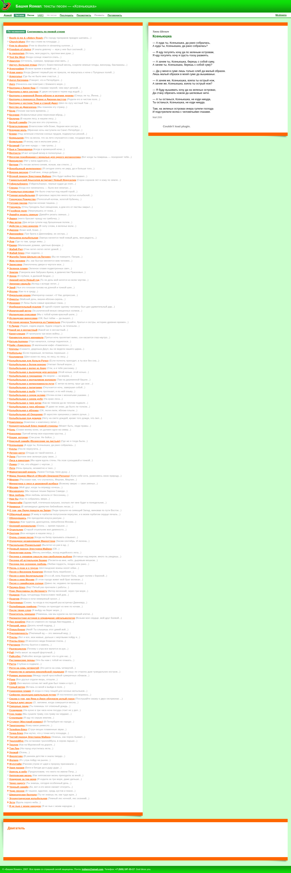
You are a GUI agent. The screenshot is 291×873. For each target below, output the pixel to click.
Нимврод (14, 506)
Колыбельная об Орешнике (26, 414)
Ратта (12, 663)
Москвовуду (16, 491)
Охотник (14, 533)
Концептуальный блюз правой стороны (33, 425)
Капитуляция (17, 333)
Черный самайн (18, 786)
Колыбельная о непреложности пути (31, 383)
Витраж (13, 164)
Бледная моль (18, 130)
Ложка (13, 464)
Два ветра (15, 222)
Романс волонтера (20, 675)
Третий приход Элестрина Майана (29, 736)
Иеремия (14, 302)
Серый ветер (17, 686)
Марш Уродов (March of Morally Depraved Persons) (39, 475)
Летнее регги (17, 452)
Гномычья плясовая (21, 191)
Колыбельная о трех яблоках (27, 406)
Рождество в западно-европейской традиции (36, 671)
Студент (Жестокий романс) (26, 721)
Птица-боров (17, 629)
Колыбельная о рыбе (22, 391)
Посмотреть (84, 15)
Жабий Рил (16, 249)
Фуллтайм (15, 763)
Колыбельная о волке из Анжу (27, 368)
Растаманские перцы (22, 660)
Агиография (16, 68)
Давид (13, 218)
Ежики (13, 245)
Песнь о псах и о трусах (23, 568)
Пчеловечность (18, 633)
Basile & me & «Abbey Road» (26, 37)
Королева (15, 433)
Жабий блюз (16, 252)
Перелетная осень (20, 552)
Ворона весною (18, 172)
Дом (11, 241)
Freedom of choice (20, 49)
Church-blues (17, 41)
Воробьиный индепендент (25, 168)
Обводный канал (19, 514)
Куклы (13, 448)
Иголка (13, 291)
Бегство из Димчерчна (22, 107)
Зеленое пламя (18, 268)
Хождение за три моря (22, 779)
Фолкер (13, 760)
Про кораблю (17, 621)
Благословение (18, 126)
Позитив (14, 598)
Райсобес (15, 656)
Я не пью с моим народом (25, 806)
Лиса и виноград (19, 460)
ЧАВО (40, 15)
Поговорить (115, 15)
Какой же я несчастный (23, 329)
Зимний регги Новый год (24, 279)
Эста (12, 802)
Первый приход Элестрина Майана (30, 548)
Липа (12, 456)
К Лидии (14, 325)
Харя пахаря (16, 767)
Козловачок (16, 356)
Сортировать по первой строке (46, 31)
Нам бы (13, 498)
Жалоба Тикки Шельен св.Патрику (30, 256)
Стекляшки (16, 717)
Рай (11, 652)
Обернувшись (17, 518)
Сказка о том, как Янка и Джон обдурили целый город (41, 698)
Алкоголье (15, 76)
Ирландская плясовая (22, 314)
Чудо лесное (16, 790)
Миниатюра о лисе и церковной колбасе (33, 483)
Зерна (13, 275)
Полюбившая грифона (22, 606)
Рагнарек (14, 644)
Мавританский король (22, 471)
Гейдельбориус (18, 183)
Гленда (13, 187)
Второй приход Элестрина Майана (30, 176)
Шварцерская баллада (23, 794)
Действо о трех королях (23, 226)
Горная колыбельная (22, 195)
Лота (12, 468)
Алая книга (16, 72)
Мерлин (14, 479)
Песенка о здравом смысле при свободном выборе (40, 556)
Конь (12, 429)
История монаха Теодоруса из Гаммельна (34, 322)
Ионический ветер (20, 310)
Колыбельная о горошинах (25, 375)
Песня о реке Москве (22, 579)
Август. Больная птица (23, 64)
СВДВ (12, 683)
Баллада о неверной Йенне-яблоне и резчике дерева (41, 95)
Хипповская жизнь (20, 775)
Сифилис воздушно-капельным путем (32, 694)
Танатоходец (17, 725)
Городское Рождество (22, 199)
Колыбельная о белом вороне (27, 364)
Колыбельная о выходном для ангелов (33, 372)
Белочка (14, 118)
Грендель (15, 206)
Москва (13, 487)
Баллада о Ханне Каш (22, 87)
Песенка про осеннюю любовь (27, 564)
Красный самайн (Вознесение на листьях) (34, 441)
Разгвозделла (17, 648)
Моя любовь (16, 495)
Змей (12, 287)
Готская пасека (18, 203)
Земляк (13, 272)
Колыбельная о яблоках (24, 410)
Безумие (14, 114)
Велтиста (15, 153)
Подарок (14, 594)
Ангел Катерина (18, 80)
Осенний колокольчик (22, 525)
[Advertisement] (145, 842)
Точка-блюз (16, 733)
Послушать (66, 15)
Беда (12, 110)
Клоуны (14, 348)
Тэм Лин (14, 748)
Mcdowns (281, 15)
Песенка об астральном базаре (28, 560)
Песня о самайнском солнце (26, 583)
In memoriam (16, 53)
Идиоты (14, 299)
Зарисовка (15, 264)
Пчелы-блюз (16, 640)
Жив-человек (17, 260)
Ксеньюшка (16, 445)
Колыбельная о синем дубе (26, 398)
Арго (12, 84)
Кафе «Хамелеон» (20, 345)
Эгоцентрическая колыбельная (28, 798)
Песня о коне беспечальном (26, 575)
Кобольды (15, 352)
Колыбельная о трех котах (25, 402)
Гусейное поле (18, 210)
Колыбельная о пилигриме (25, 387)
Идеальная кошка (20, 295)
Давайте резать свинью (23, 214)
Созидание (15, 710)
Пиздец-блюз (17, 587)
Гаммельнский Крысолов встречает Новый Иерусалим (42, 180)
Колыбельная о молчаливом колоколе (32, 379)
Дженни (13, 229)
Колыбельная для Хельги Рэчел (28, 360)
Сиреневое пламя (20, 690)
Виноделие (16, 160)
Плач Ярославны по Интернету (28, 591)
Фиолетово (16, 756)
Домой (8, 15)
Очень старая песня (21, 537)
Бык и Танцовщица (20, 149)
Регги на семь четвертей (24, 667)
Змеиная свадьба (20, 283)
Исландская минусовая (23, 318)
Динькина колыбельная (23, 237)
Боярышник (16, 137)
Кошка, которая (18, 437)
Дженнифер (16, 233)
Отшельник (16, 529)
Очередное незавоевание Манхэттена (32, 541)
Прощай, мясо (17, 625)
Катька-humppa (18, 341)
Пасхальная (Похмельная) (25, 545)
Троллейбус (16, 740)
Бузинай (14, 145)
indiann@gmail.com (92, 869)
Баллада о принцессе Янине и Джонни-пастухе (37, 99)
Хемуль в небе (18, 771)
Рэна (12, 679)
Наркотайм (15, 502)
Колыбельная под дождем (25, 418)
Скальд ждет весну (20, 702)
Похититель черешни (22, 614)
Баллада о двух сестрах (23, 91)
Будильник (16, 141)
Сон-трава (15, 713)
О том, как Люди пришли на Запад (30, 510)
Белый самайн (18, 122)
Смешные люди (18, 706)
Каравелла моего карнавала (26, 337)
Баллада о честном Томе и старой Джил (33, 103)
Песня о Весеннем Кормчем (26, 571)
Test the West (17, 57)
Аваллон (14, 60)
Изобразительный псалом (25, 306)
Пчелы (13, 637)
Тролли (13, 744)
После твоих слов (20, 610)
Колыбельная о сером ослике (27, 395)
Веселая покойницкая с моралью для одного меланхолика (45, 157)
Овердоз (14, 521)
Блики (13, 133)
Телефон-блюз (18, 729)
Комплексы (16, 422)
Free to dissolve (18, 45)
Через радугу (17, 783)
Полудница (16, 602)
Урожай (13, 752)
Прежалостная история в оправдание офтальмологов (42, 617)
